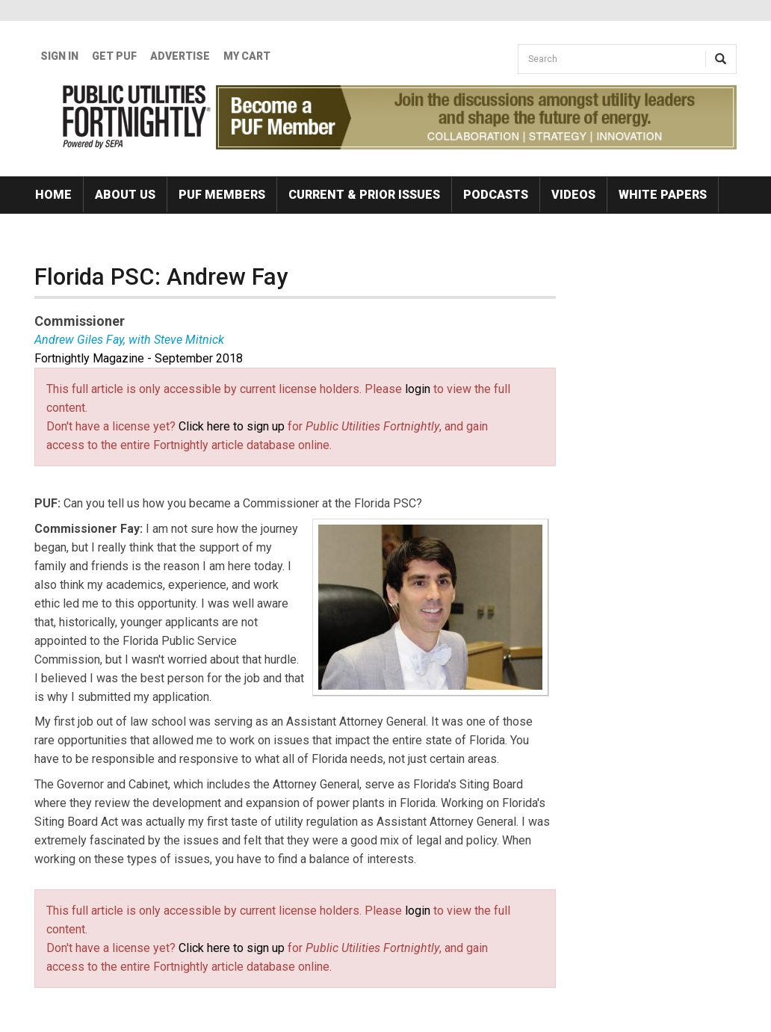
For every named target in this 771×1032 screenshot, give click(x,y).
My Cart (246, 56)
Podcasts (495, 195)
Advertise (180, 56)
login (417, 389)
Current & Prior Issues (364, 195)
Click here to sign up (232, 426)
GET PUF (114, 56)
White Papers (663, 195)
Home (53, 195)
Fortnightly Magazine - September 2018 (138, 358)
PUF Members (222, 195)
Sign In (59, 56)
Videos (573, 195)
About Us (125, 195)
